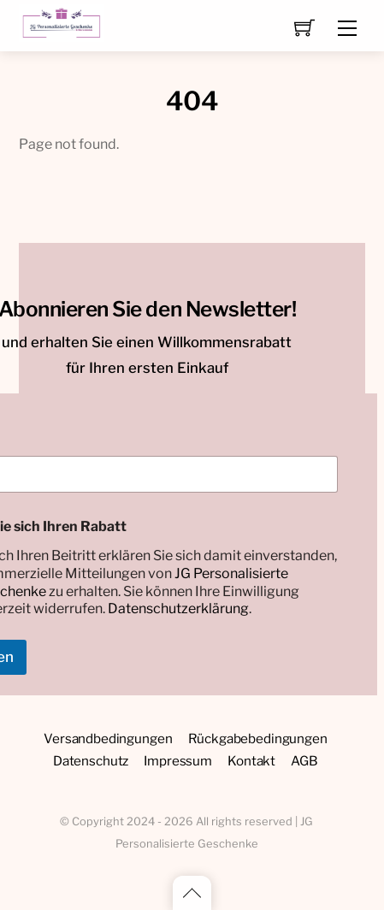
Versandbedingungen (108, 738)
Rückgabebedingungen (258, 738)
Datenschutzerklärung (178, 608)
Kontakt (251, 761)
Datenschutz (90, 761)
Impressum (178, 761)
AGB (304, 761)
